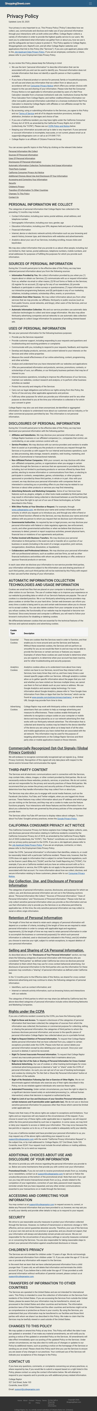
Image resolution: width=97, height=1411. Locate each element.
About (25, 1400)
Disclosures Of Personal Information (25, 162)
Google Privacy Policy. (67, 818)
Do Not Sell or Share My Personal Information (53, 1403)
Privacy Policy (38, 1402)
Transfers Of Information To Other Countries (28, 190)
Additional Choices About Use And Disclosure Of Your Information (38, 176)
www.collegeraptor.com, (22, 510)
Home (20, 1400)
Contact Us (14, 197)
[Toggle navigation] (90, 3)
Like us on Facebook (14, 1399)
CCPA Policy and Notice (59, 126)
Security (12, 183)
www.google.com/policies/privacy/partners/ (52, 697)
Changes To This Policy (19, 194)
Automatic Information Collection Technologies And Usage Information (40, 165)
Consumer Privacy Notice (42, 86)
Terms (44, 1400)
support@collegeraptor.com (21, 1139)
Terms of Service (26, 113)
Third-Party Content (17, 169)
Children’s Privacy (16, 186)
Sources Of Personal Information (23, 155)
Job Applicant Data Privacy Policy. (29, 52)
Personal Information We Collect (23, 151)
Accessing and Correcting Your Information (28, 179)
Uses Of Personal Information (22, 158)
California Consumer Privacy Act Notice (26, 172)
